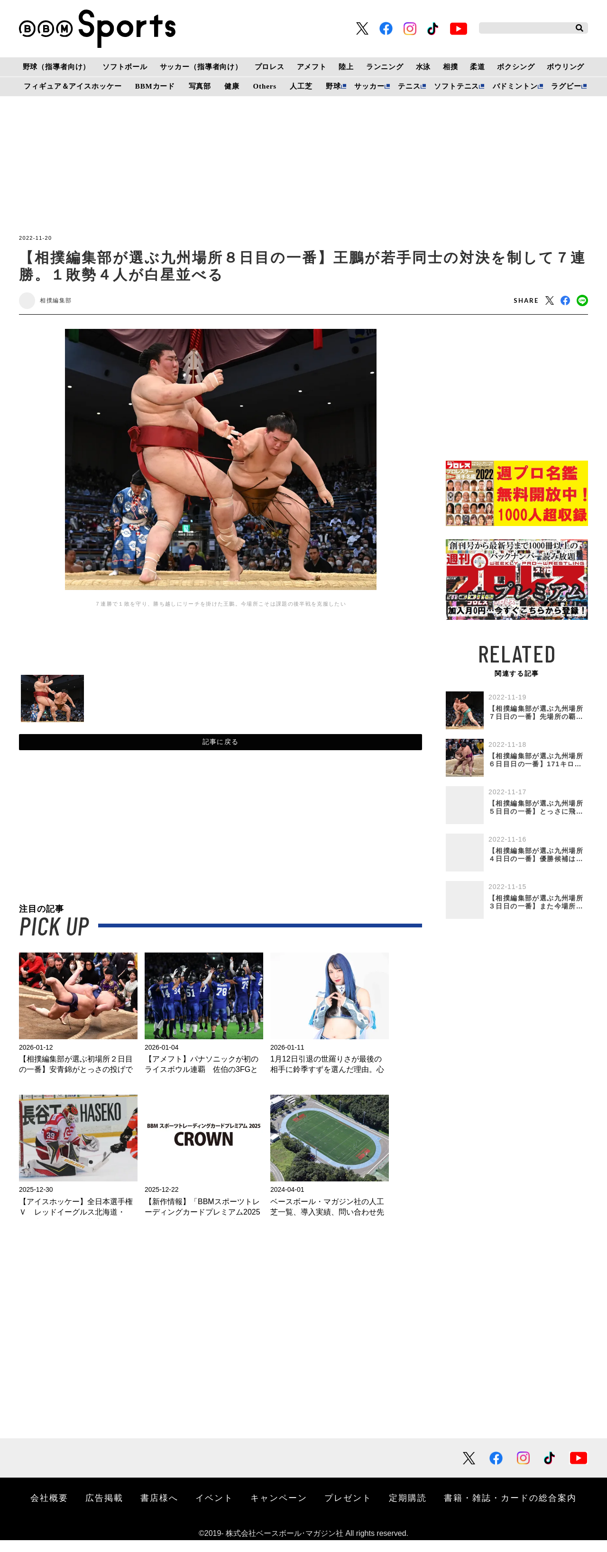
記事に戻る (220, 750)
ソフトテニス (456, 86)
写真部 (200, 86)
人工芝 (301, 86)
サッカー (369, 86)
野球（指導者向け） (57, 67)
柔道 (477, 67)
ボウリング (565, 67)
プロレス (270, 67)
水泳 (423, 67)
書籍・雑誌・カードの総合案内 (510, 1509)
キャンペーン (278, 1509)
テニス (409, 86)
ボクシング (515, 67)
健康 (231, 86)
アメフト (312, 67)
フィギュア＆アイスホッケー (72, 86)
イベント (214, 1509)
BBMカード (155, 86)
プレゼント (348, 1509)
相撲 (450, 67)
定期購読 (408, 1509)
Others (264, 86)
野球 (333, 86)
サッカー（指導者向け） (201, 67)
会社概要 (49, 1509)
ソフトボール (124, 67)
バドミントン (515, 86)
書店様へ (159, 1509)
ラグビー (566, 86)
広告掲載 (104, 1509)
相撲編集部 (63, 302)
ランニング (385, 67)
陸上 (346, 67)
